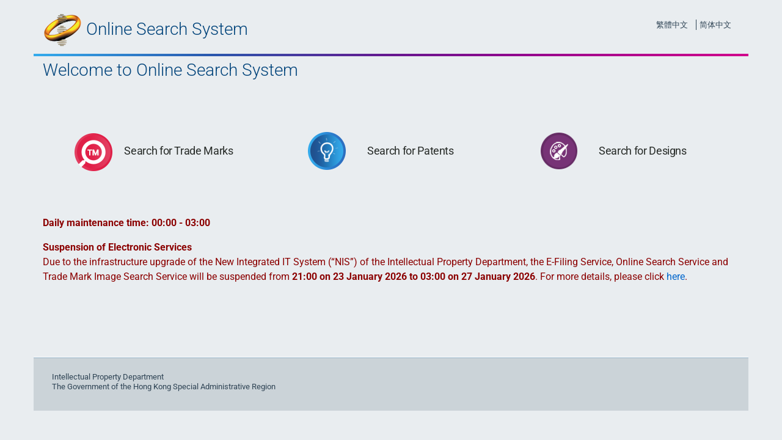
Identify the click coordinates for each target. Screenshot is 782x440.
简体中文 (715, 24)
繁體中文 (672, 24)
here (676, 276)
